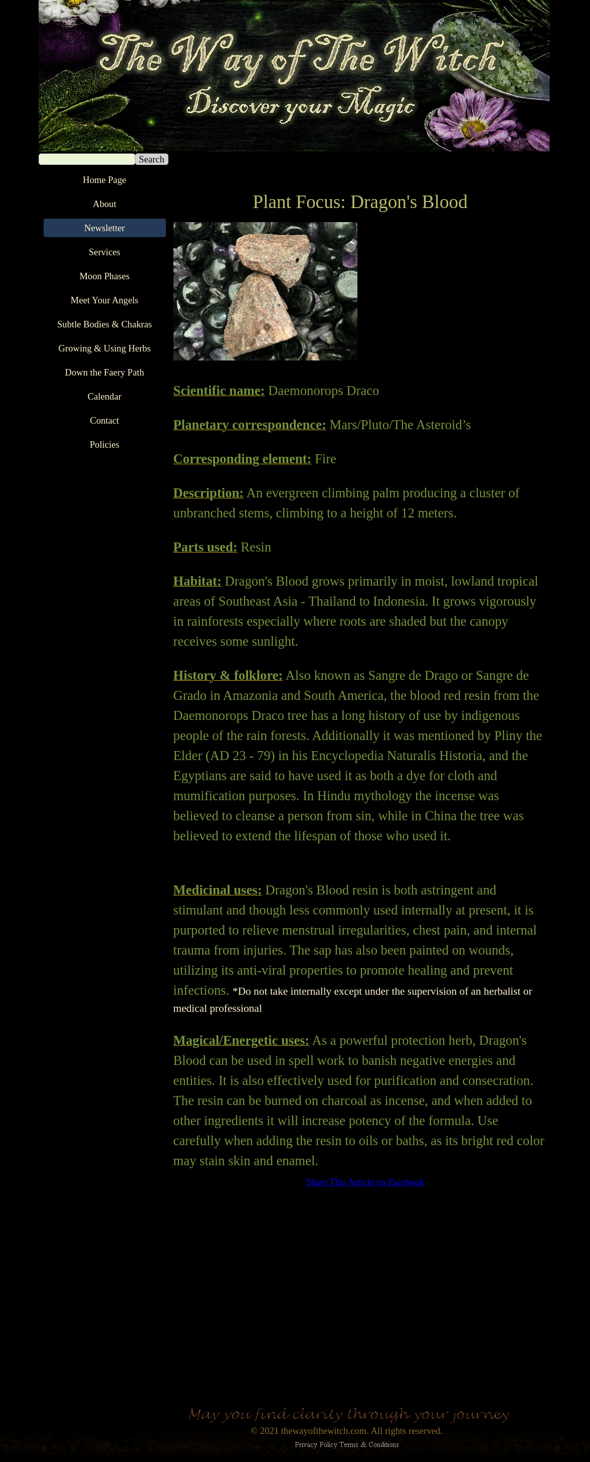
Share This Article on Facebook (365, 1182)
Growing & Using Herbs (105, 348)
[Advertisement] (360, 1287)
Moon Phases (104, 276)
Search (151, 159)
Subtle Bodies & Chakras (104, 324)
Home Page (104, 179)
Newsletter (104, 228)
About (104, 204)
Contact (104, 420)
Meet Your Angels (104, 300)
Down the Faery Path (104, 372)
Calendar (104, 396)
